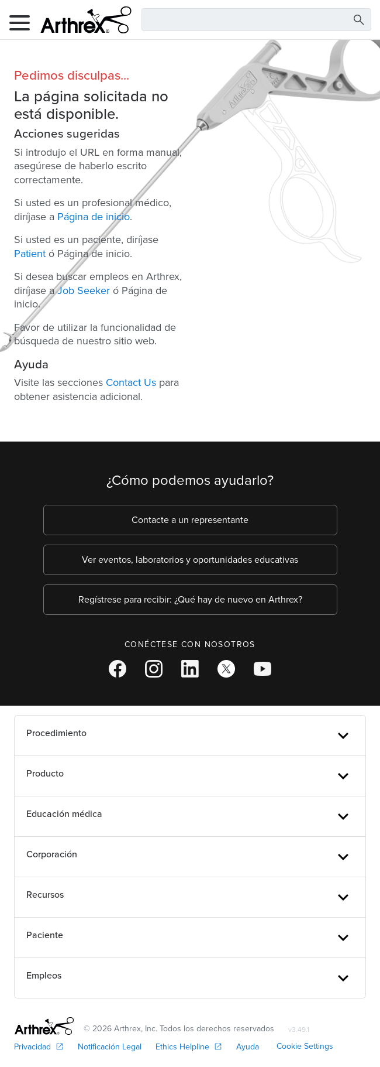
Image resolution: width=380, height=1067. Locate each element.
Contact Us (131, 382)
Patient (30, 253)
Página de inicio (93, 216)
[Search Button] (358, 20)
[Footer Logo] (44, 1026)
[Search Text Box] (256, 20)
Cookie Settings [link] (305, 1046)
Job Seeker (83, 290)
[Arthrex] (81, 19)
